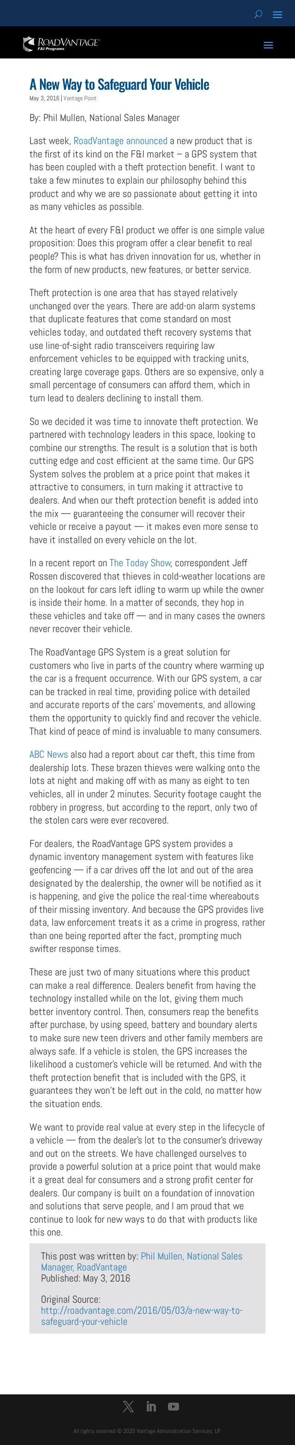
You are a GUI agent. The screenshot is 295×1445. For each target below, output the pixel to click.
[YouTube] (173, 1408)
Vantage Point (80, 98)
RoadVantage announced (121, 140)
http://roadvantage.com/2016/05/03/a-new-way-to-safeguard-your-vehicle (142, 1316)
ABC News (48, 754)
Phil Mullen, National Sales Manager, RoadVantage (142, 1261)
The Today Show (140, 562)
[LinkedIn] (150, 1408)
